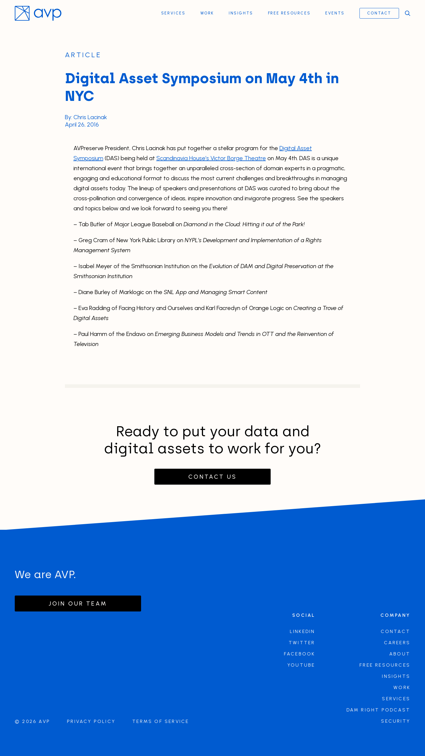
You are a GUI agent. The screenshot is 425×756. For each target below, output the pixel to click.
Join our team (78, 603)
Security (395, 721)
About (399, 654)
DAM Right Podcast (378, 710)
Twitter (302, 642)
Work (207, 13)
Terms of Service (160, 721)
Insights (241, 13)
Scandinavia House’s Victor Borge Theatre (211, 158)
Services (173, 13)
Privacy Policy (91, 721)
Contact (379, 13)
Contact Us (212, 476)
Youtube (301, 665)
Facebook (299, 654)
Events (335, 13)
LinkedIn (302, 631)
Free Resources (289, 13)
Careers (397, 642)
